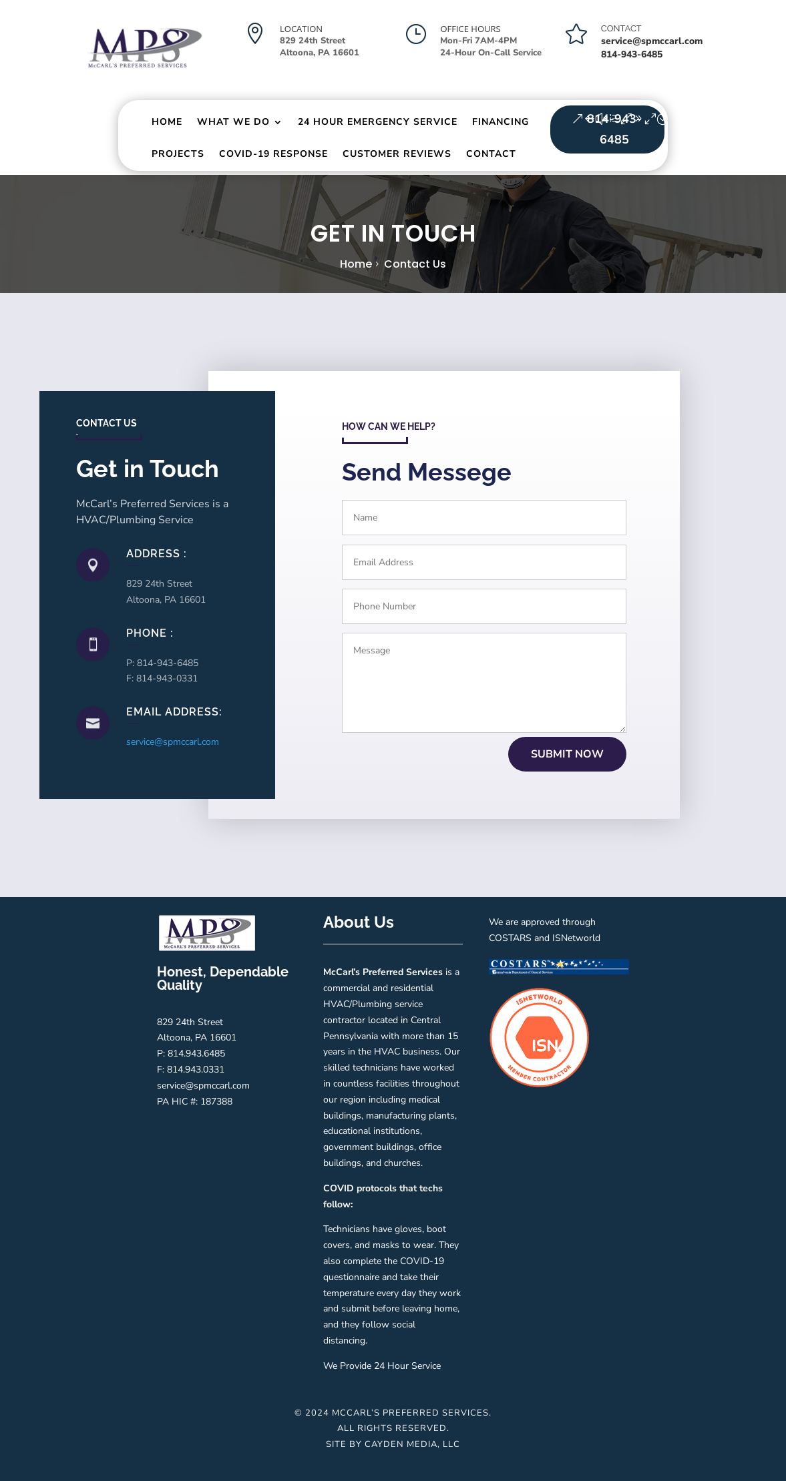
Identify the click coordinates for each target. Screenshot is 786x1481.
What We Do (233, 121)
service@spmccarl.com (652, 41)
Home (167, 121)
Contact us (415, 264)
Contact (491, 153)
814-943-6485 (614, 129)
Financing (500, 121)
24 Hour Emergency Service (377, 121)
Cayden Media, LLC (412, 1444)
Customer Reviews (397, 153)
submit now (567, 754)
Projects (178, 153)
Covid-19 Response (273, 153)
